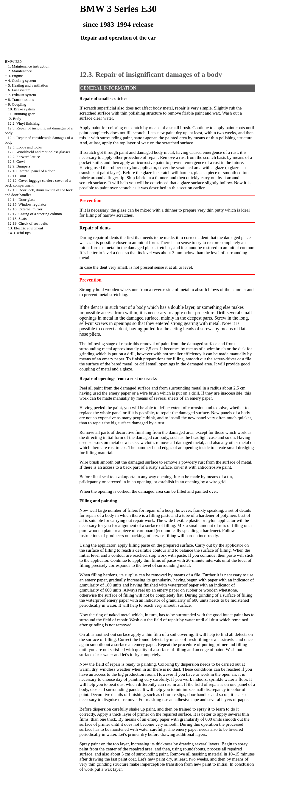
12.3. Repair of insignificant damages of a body (151, 74)
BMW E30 (13, 61)
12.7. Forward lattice (24, 156)
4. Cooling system (22, 80)
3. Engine (15, 75)
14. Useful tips (19, 233)
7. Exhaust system (22, 95)
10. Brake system (21, 109)
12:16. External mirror (25, 209)
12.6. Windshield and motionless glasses (39, 152)
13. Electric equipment (25, 228)
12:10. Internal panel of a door (31, 171)
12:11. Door (17, 175)
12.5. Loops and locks (25, 147)
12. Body (14, 118)
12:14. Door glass (21, 199)
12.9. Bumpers (19, 166)
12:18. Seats (17, 218)
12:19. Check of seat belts (28, 223)
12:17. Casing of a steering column (35, 214)
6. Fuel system (19, 90)
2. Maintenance (20, 71)
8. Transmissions (21, 99)
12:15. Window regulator (27, 204)
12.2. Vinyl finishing (24, 123)
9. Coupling (17, 104)
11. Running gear (21, 114)
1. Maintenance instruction (28, 66)
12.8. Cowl (16, 161)
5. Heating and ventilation (28, 85)
